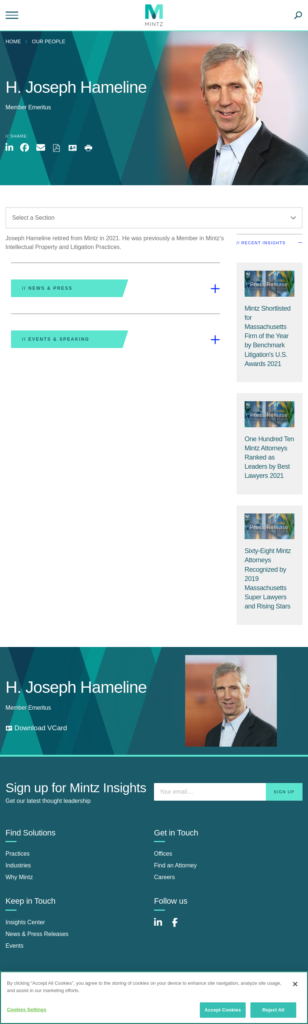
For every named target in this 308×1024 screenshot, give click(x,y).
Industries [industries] (18, 865)
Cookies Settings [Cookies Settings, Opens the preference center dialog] (27, 1009)
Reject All (273, 1010)
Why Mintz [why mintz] (19, 877)
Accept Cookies (223, 1010)
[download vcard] (36, 728)
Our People (48, 41)
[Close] (295, 984)
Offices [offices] (163, 854)
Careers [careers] (164, 877)
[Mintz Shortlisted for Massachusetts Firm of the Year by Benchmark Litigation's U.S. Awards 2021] (267, 336)
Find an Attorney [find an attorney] (175, 865)
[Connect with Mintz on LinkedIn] (161, 926)
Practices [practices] (18, 854)
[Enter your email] (228, 792)
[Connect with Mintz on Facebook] (179, 926)
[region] (154, 997)
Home (13, 41)
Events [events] (14, 946)
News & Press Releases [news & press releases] (37, 934)
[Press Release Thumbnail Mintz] (269, 284)
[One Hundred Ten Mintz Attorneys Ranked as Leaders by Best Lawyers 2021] (269, 457)
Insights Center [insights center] (25, 922)
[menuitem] (15, 41)
